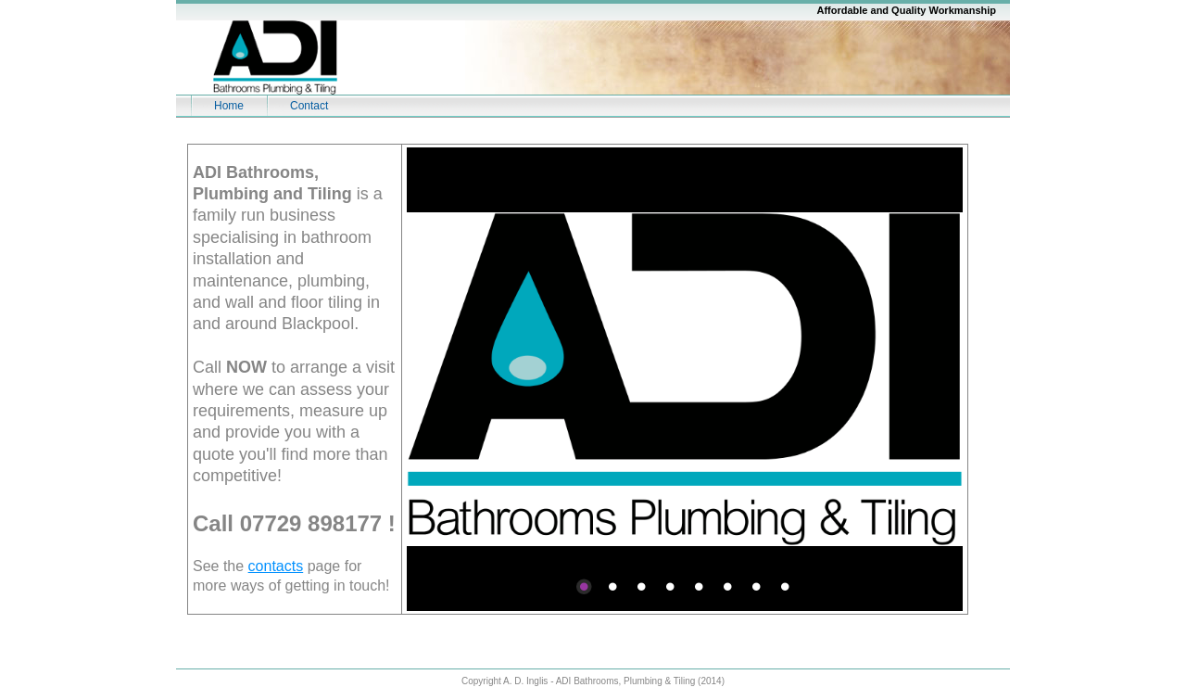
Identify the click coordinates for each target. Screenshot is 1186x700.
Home (229, 105)
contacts (276, 566)
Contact (309, 105)
